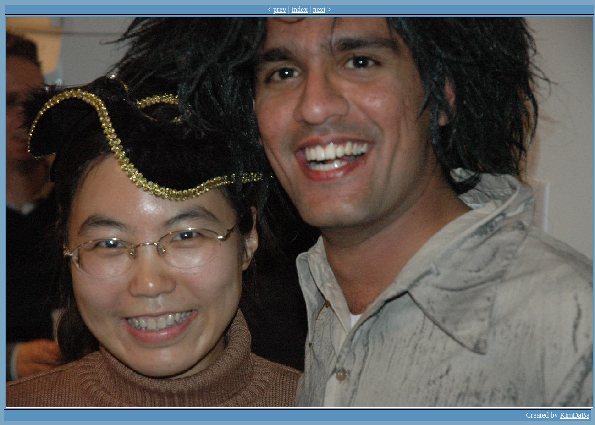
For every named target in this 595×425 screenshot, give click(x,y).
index (300, 9)
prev (279, 9)
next (319, 9)
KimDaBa (574, 415)
